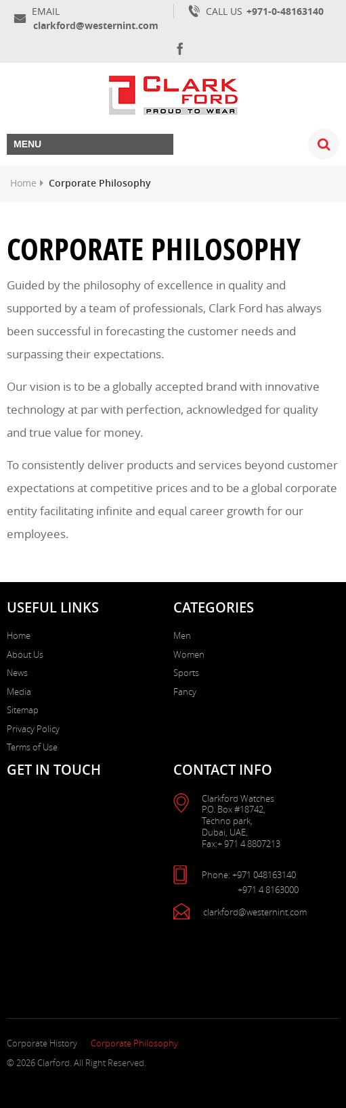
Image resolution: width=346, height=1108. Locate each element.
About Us (25, 654)
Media (19, 691)
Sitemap (23, 710)
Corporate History (42, 1043)
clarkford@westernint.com (95, 25)
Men (182, 635)
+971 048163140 (264, 875)
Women (188, 654)
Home (23, 182)
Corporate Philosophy (134, 1043)
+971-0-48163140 (285, 11)
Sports (186, 673)
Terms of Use (32, 747)
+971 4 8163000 (268, 890)
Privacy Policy (33, 729)
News (17, 673)
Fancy (184, 691)
